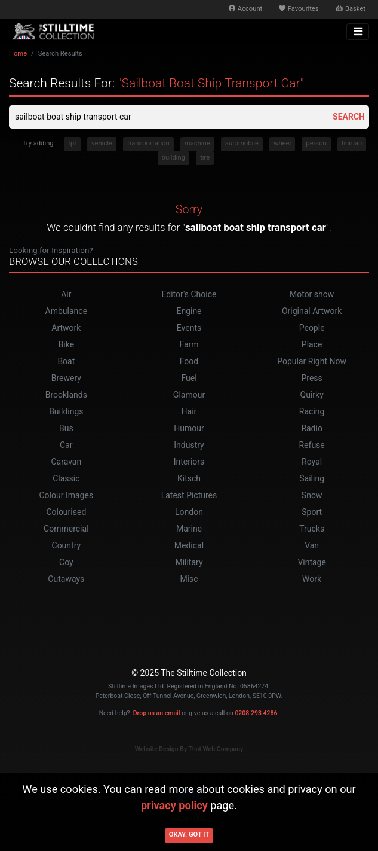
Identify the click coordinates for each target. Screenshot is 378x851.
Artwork (66, 328)
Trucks (311, 528)
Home (18, 53)
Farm (188, 344)
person (316, 143)
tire (205, 157)
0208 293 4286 (256, 713)
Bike (67, 344)
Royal (312, 461)
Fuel (188, 378)
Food (189, 361)
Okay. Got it (189, 834)
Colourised (66, 512)
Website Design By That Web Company (189, 749)
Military (188, 562)
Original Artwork (312, 311)
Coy (66, 562)
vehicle (101, 143)
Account (245, 9)
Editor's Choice (188, 294)
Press (311, 378)
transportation (148, 143)
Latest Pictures (189, 495)
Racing (312, 411)
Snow (312, 495)
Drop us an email (156, 713)
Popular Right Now (311, 361)
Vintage (311, 562)
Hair (189, 411)
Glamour (189, 394)
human (352, 143)
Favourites (298, 9)
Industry (189, 445)
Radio (311, 428)
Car (66, 445)
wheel (282, 143)
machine (197, 143)
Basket (350, 9)
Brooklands (66, 394)
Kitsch (189, 478)
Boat (66, 361)
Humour (189, 428)
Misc (189, 579)
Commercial (66, 528)
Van (312, 545)
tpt (72, 143)
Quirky (312, 394)
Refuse (311, 445)
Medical (189, 545)
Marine (189, 528)
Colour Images (66, 495)
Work (311, 579)
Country (66, 545)
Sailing (311, 478)
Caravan (66, 461)
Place (312, 344)
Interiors (189, 461)
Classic (66, 478)
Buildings (66, 411)
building (173, 157)
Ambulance (66, 311)
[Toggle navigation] (357, 31)
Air (66, 294)
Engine (188, 311)
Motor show (312, 294)
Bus (66, 428)
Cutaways (66, 579)
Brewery (66, 378)
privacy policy (174, 805)
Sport (312, 512)
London (189, 512)
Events (189, 328)
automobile (242, 143)
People (312, 328)
